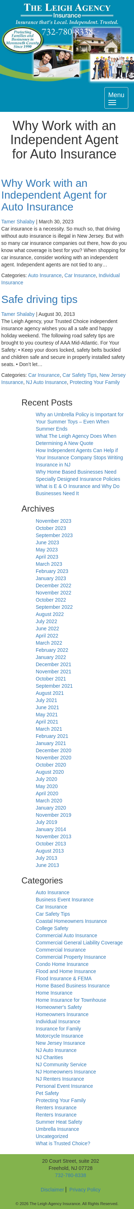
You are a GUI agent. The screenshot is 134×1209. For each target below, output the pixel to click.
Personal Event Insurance (64, 1086)
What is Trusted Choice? (63, 1143)
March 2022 (49, 643)
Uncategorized (52, 1136)
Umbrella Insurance (57, 1129)
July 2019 (46, 822)
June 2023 (47, 542)
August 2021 (50, 693)
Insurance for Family (58, 1029)
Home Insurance (54, 993)
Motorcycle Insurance (59, 1036)
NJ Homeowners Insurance (66, 1072)
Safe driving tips (39, 299)
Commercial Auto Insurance (66, 935)
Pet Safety (47, 1093)
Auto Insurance (44, 275)
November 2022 (53, 593)
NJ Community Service (61, 1064)
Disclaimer (52, 1190)
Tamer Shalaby (18, 221)
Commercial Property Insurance (71, 957)
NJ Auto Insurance (46, 382)
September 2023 (54, 535)
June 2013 (47, 865)
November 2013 (53, 836)
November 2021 (53, 671)
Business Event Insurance (65, 899)
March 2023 (49, 564)
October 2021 (51, 679)
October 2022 (51, 600)
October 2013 (51, 844)
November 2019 (53, 815)
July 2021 (46, 700)
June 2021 (47, 707)
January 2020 (51, 808)
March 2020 (49, 800)
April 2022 (47, 636)
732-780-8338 (70, 1175)
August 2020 (50, 772)
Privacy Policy (84, 1190)
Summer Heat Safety (59, 1122)
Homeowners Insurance (62, 1014)
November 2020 (53, 757)
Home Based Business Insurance (73, 985)
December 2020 (53, 750)
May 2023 (47, 550)
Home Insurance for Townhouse (71, 1000)
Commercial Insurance (61, 950)
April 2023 (47, 557)
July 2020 (46, 779)
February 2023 (52, 571)
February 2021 (52, 736)
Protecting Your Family (95, 382)
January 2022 (51, 657)
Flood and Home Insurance (66, 971)
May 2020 (47, 786)
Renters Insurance (56, 1107)
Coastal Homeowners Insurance (71, 921)
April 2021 (47, 722)
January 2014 (51, 829)
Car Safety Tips (80, 375)
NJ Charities (49, 1057)
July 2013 (46, 858)
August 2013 (50, 851)
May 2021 (47, 714)
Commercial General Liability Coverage (79, 942)
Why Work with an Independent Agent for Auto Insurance (54, 195)
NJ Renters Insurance (60, 1079)
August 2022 (50, 614)
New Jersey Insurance (60, 1043)
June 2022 (47, 628)
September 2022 (54, 607)
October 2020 (51, 765)
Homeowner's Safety (59, 1007)
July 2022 (46, 621)
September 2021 (54, 686)
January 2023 (51, 578)
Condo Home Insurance (62, 964)
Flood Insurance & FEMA (63, 978)
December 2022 (53, 585)
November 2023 (53, 521)
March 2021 (49, 729)
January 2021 (51, 743)
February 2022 (52, 650)
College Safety (52, 928)
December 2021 (53, 664)
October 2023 (51, 528)
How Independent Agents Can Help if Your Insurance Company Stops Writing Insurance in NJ (79, 457)
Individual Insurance (58, 1021)
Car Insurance (80, 275)
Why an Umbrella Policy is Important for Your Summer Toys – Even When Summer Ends (80, 422)
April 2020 (47, 793)
